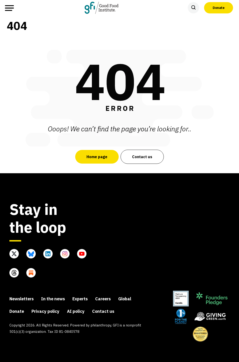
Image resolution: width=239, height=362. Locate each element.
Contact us (142, 156)
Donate (218, 7)
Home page (96, 156)
